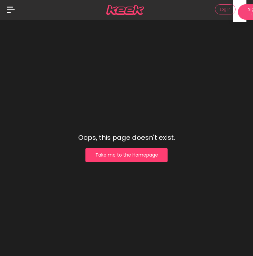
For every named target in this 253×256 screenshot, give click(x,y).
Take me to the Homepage (126, 155)
